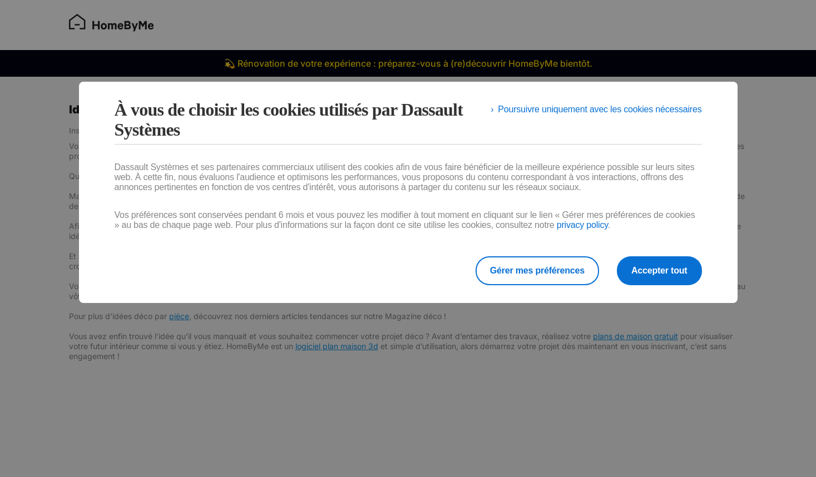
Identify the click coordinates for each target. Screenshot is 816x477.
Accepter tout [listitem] (659, 270)
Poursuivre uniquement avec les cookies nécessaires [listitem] (599, 109)
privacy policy (582, 225)
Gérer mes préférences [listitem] (537, 270)
